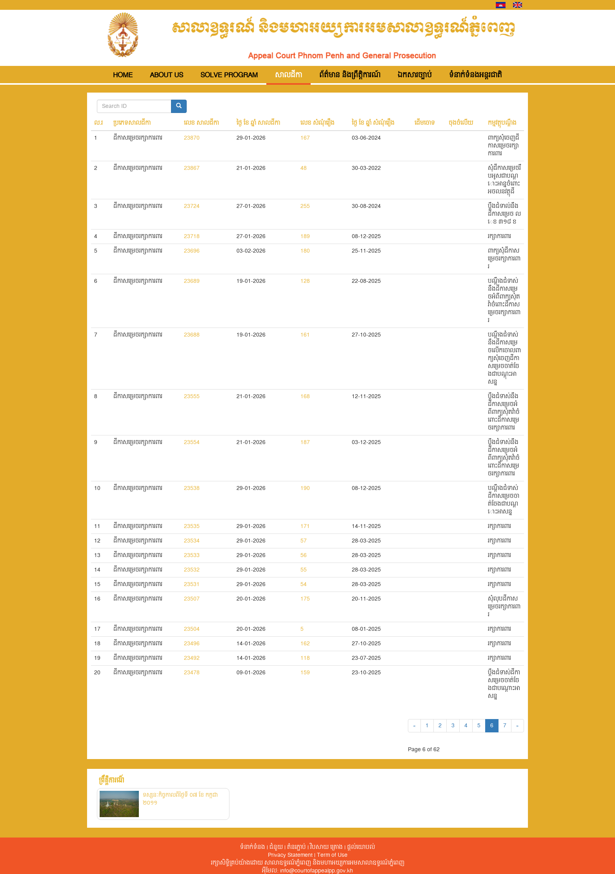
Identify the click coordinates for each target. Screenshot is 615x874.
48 (303, 168)
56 (303, 555)
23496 (192, 644)
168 (305, 396)
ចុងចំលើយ (461, 123)
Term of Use (332, 855)
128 (305, 281)
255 (305, 206)
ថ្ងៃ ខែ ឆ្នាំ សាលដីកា (258, 123)
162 (305, 644)
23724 (192, 206)
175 (305, 599)
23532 (192, 570)
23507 (192, 599)
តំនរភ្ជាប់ (296, 847)
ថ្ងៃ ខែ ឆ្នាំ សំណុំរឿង (373, 123)
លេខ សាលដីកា (201, 123)
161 (305, 335)
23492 (192, 658)
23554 (192, 442)
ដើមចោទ (425, 123)
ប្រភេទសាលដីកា (132, 123)
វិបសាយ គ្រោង (326, 847)
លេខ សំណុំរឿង (317, 123)
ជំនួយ (276, 847)
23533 (192, 555)
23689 (192, 281)
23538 (192, 488)
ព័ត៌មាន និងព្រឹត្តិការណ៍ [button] (349, 75)
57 (303, 541)
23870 (192, 138)
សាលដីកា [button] (288, 75)
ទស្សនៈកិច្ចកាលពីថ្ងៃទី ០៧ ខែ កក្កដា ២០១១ (180, 799)
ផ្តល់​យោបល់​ (361, 847)
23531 (192, 584)
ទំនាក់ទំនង (252, 847)
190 (305, 488)
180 (305, 251)
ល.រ (98, 123)
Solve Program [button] (229, 75)
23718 (192, 236)
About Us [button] (166, 75)
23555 (192, 396)
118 (305, 658)
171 (305, 526)
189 (305, 236)
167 (305, 138)
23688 (192, 335)
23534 (192, 541)
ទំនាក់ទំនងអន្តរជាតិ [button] (475, 75)
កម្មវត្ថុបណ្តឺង (502, 123)
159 (305, 673)
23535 (192, 526)
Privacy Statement (290, 855)
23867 (192, 168)
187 (305, 442)
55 (303, 570)
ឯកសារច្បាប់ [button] (415, 75)
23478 (192, 673)
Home (123, 75)
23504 (192, 629)
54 (303, 584)
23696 (192, 251)
